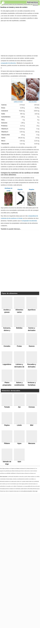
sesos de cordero (33, 101)
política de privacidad (27, 491)
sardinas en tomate (18, 101)
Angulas (31, 189)
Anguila (20, 189)
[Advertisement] (15, 38)
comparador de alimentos (8, 63)
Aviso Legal (35, 491)
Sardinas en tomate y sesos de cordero (13, 7)
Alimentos (32, 2)
